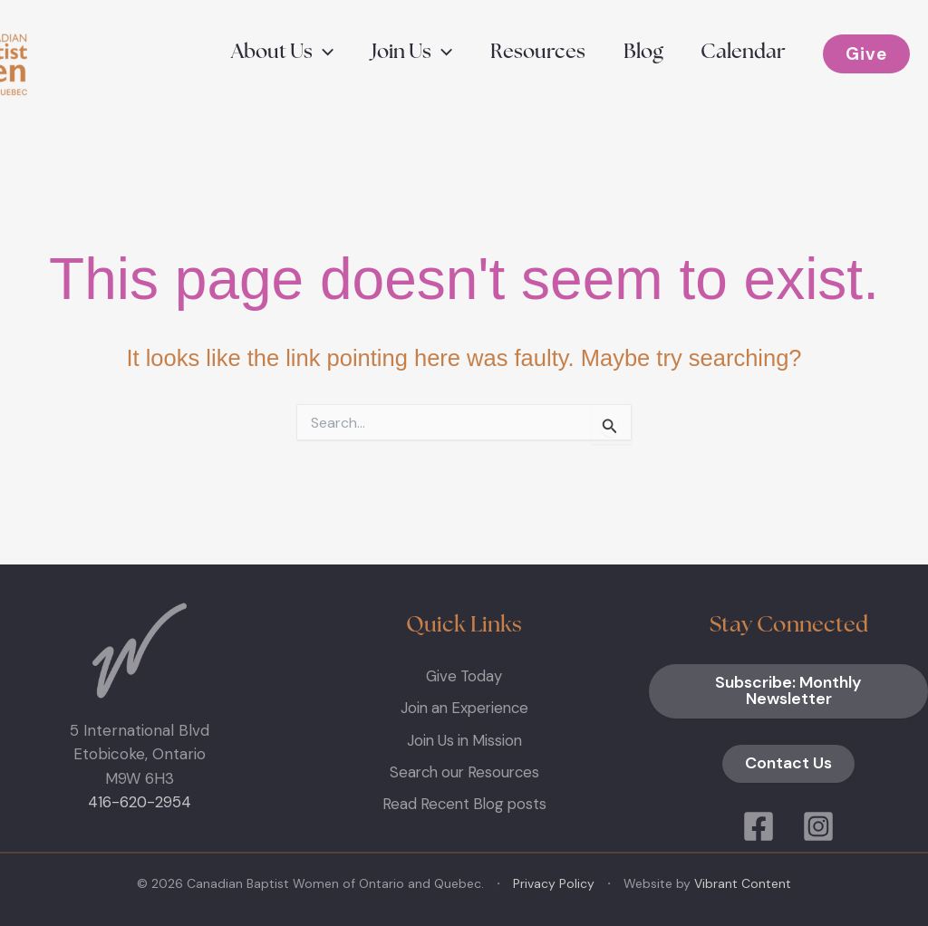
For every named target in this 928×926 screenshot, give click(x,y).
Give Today (464, 676)
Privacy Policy (553, 883)
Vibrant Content (742, 883)
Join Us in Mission (464, 738)
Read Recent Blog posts (464, 802)
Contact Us (788, 764)
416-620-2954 (140, 802)
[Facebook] (758, 826)
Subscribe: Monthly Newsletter (789, 691)
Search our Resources (464, 770)
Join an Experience (464, 707)
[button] (273, 53)
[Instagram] (818, 826)
